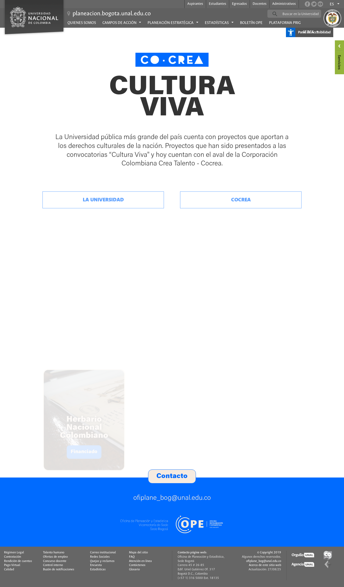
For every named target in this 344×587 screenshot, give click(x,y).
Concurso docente (54, 561)
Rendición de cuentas (18, 561)
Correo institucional (103, 552)
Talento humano (53, 552)
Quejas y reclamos (102, 561)
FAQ (132, 556)
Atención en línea (140, 561)
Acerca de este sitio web (265, 565)
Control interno (53, 565)
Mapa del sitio (138, 552)
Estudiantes (217, 4)
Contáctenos (137, 565)
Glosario (134, 569)
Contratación (12, 556)
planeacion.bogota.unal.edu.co (112, 13)
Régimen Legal (14, 552)
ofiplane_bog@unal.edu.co (263, 561)
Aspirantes (195, 4)
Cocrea (241, 216)
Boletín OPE (251, 23)
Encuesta (96, 565)
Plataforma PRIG (285, 23)
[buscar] (302, 14)
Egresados (239, 4)
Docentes (260, 4)
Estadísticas (98, 569)
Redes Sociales (100, 556)
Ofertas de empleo (55, 556)
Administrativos (284, 4)
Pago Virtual (12, 565)
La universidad (103, 216)
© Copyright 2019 (269, 552)
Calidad (9, 569)
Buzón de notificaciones (58, 569)
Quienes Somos (81, 23)
